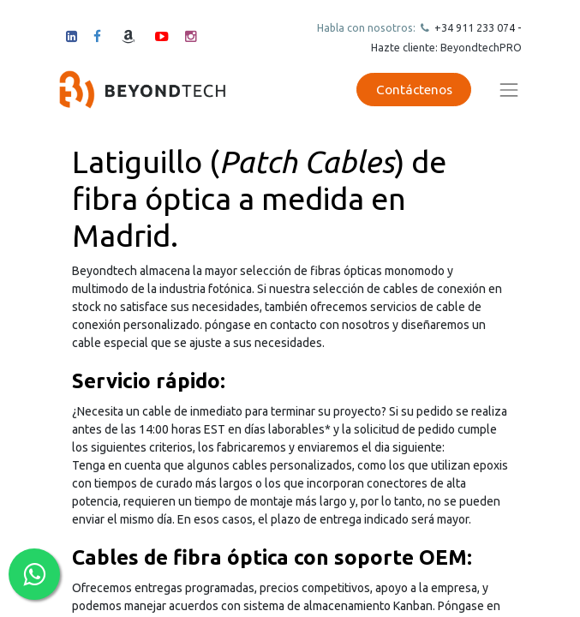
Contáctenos (414, 89)
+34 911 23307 (470, 27)
